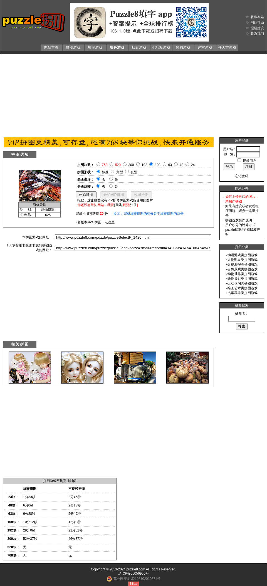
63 (170, 165)
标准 (105, 172)
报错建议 (257, 28)
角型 (119, 172)
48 (181, 165)
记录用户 (249, 161)
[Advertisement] (134, 94)
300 (131, 165)
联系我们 (257, 34)
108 (157, 165)
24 (193, 165)
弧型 (133, 172)
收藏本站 (257, 17)
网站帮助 (257, 22)
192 (144, 165)
